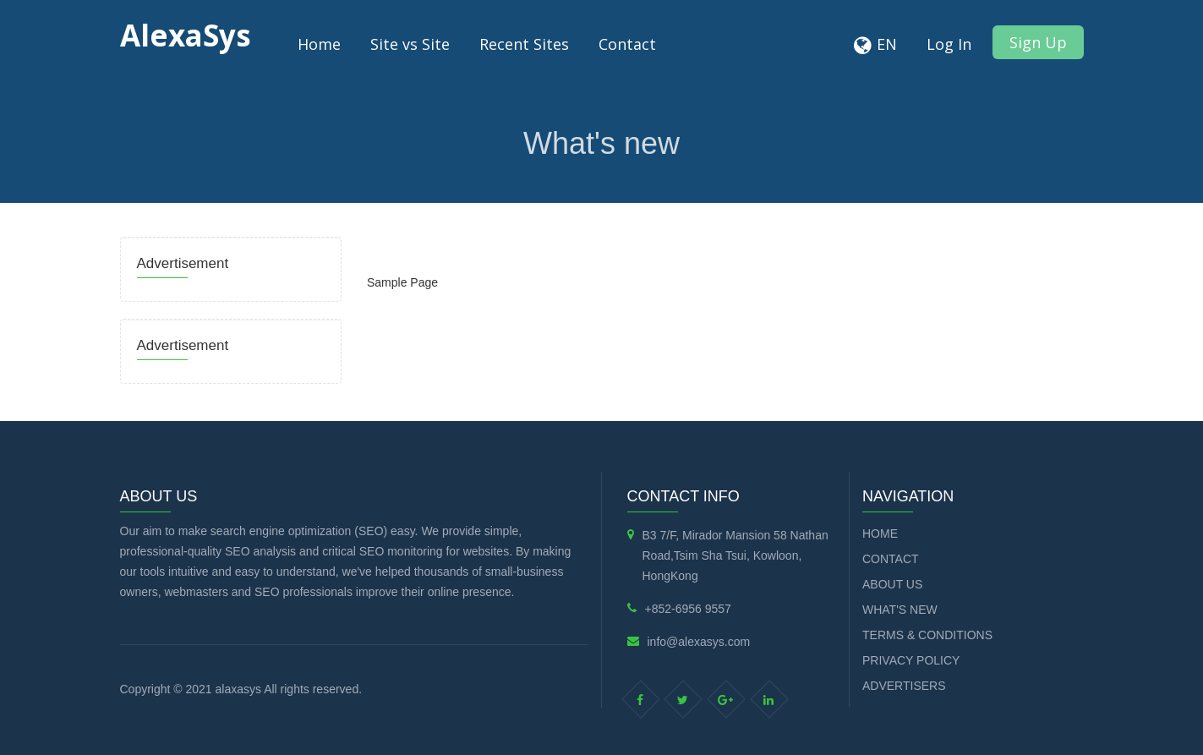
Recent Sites (524, 44)
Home (319, 44)
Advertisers (904, 685)
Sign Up (1038, 42)
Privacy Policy (911, 660)
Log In (949, 44)
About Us (892, 584)
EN (887, 44)
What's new (900, 609)
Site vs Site (410, 44)
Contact (627, 44)
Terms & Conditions (927, 635)
